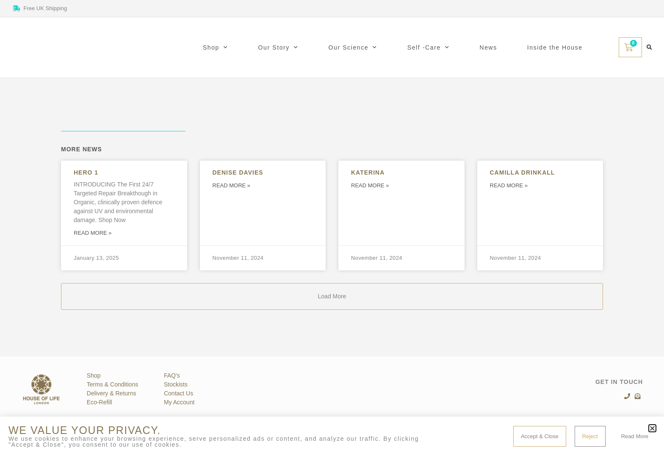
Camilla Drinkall (522, 172)
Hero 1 (86, 172)
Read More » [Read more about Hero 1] (93, 233)
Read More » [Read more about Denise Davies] (232, 185)
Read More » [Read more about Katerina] (370, 185)
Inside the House (555, 47)
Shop (215, 47)
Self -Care (428, 47)
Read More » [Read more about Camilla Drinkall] (509, 185)
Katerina (368, 172)
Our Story (278, 47)
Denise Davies (238, 172)
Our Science (353, 47)
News (488, 47)
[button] (649, 47)
